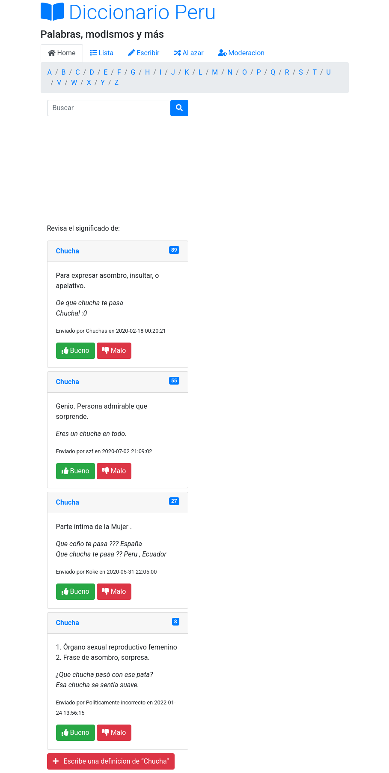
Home (62, 53)
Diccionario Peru (128, 12)
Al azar (189, 53)
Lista (102, 53)
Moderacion (241, 53)
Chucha (67, 251)
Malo (114, 350)
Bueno (75, 350)
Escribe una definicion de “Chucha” (111, 761)
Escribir (143, 53)
